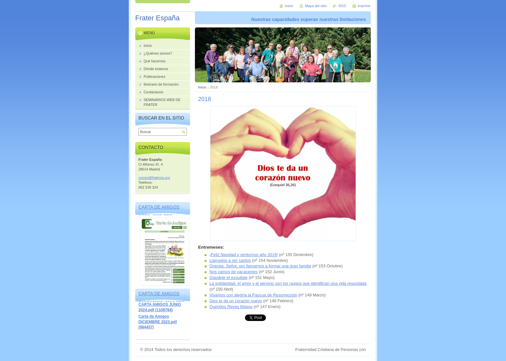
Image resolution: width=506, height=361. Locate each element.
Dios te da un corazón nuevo (235, 300)
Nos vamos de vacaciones (233, 271)
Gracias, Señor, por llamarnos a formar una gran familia (260, 265)
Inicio (202, 87)
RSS (342, 6)
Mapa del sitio (316, 6)
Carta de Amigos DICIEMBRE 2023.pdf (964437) (157, 321)
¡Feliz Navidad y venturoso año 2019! (243, 254)
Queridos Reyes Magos (231, 306)
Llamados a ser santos (230, 260)
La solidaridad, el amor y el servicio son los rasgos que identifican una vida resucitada (288, 283)
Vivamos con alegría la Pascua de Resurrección (253, 295)
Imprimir (364, 6)
